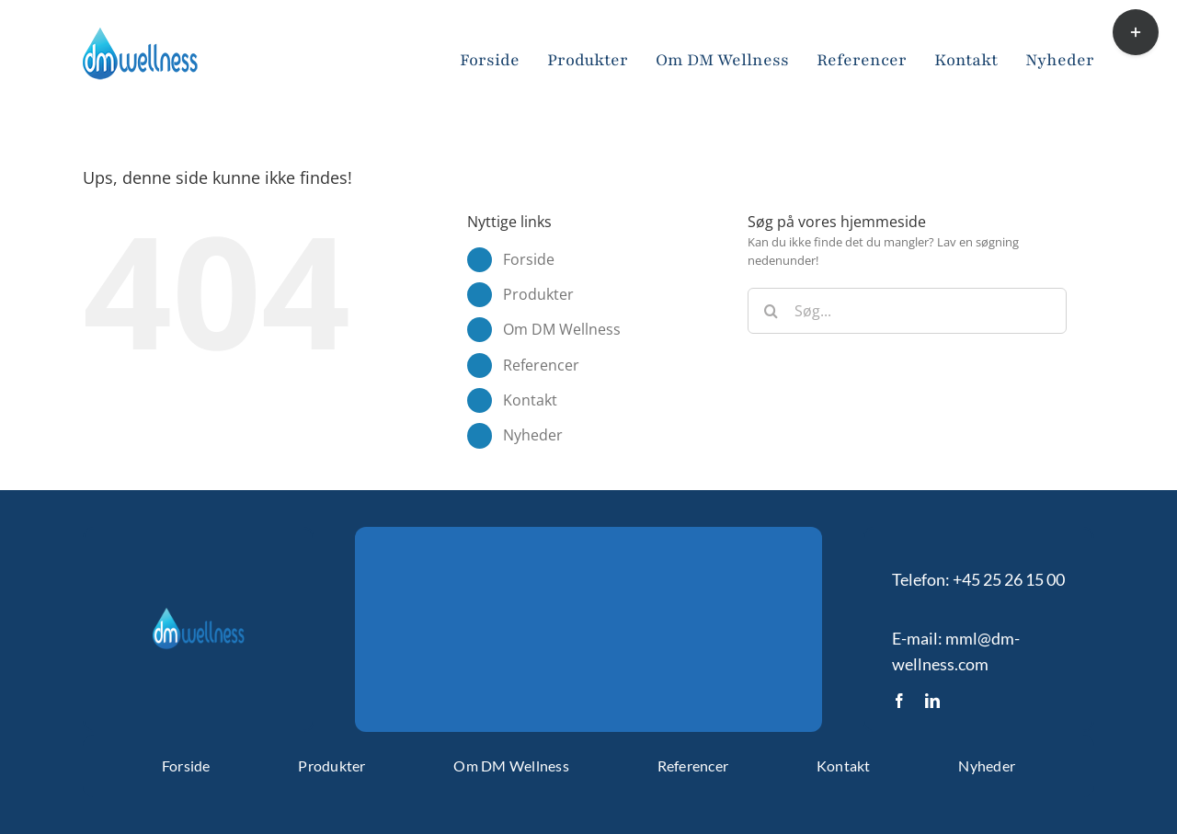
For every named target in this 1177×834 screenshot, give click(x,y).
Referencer (541, 365)
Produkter (538, 294)
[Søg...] (907, 311)
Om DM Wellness (562, 329)
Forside (528, 259)
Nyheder (533, 435)
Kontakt (530, 400)
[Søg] (771, 311)
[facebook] (899, 700)
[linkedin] (932, 700)
